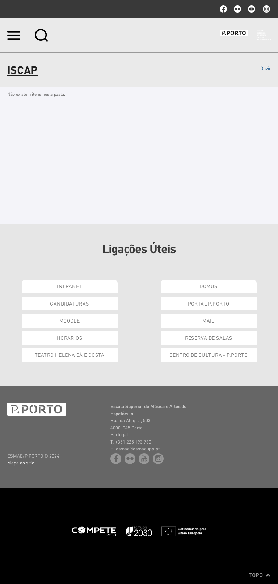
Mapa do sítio (20, 462)
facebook (223, 9)
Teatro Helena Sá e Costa (69, 354)
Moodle (69, 320)
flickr (237, 9)
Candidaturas (69, 303)
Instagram (265, 9)
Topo (260, 575)
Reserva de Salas (208, 337)
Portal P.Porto (208, 303)
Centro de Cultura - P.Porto (208, 354)
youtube (251, 9)
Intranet (69, 286)
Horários (69, 337)
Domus (208, 286)
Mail (208, 320)
